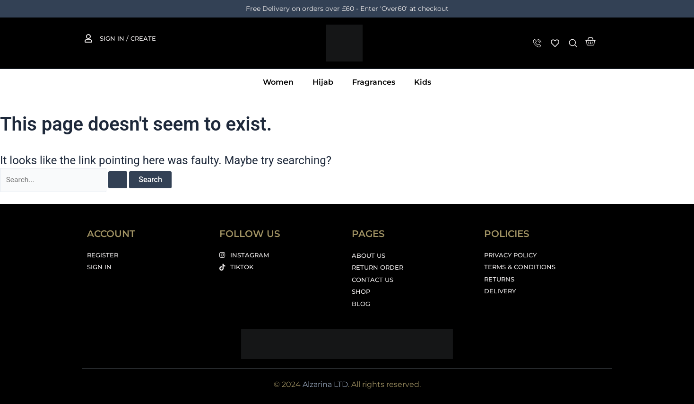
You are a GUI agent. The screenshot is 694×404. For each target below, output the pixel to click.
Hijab (322, 82)
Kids (422, 82)
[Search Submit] (119, 180)
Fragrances (373, 82)
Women (278, 82)
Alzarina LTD (325, 384)
